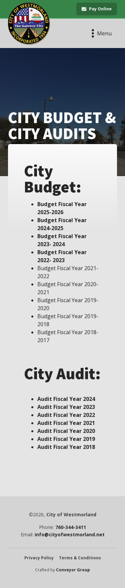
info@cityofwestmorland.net (70, 534)
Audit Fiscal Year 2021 (66, 423)
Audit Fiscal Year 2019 (66, 439)
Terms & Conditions (80, 558)
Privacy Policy (39, 558)
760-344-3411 (70, 527)
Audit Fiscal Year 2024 (66, 399)
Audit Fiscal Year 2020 (66, 431)
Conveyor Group (73, 570)
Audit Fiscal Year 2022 (66, 415)
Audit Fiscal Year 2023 (66, 407)
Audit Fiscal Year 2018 (66, 447)
